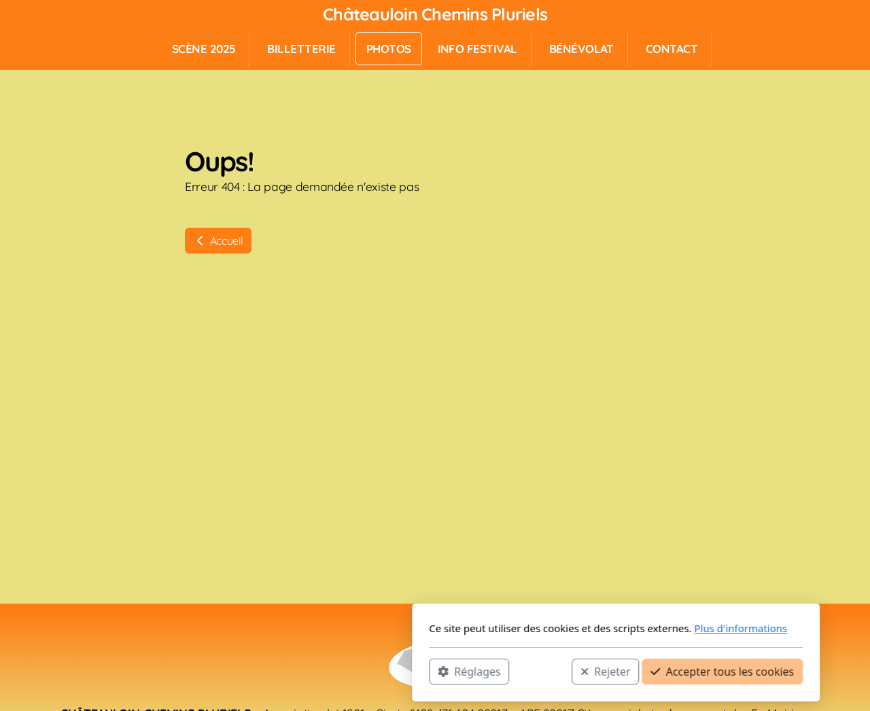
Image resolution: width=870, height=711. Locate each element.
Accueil (218, 240)
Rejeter (425, 670)
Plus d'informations (559, 628)
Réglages (288, 670)
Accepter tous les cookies (541, 670)
